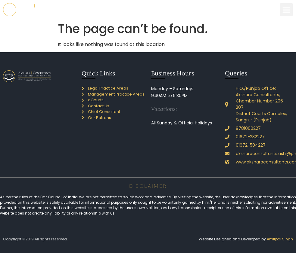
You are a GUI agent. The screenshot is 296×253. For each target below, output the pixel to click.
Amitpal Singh (280, 239)
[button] (286, 9)
